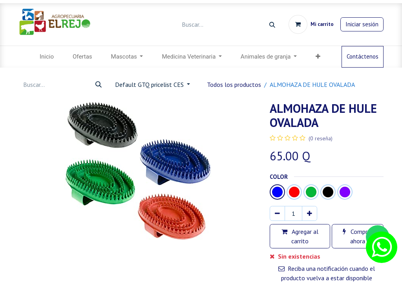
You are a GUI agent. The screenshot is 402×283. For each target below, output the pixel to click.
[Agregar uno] (309, 213)
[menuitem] (46, 56)
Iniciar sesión (361, 24)
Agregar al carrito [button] (299, 236)
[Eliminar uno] (277, 213)
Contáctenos (362, 56)
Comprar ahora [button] (358, 236)
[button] (318, 56)
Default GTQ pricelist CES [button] (150, 84)
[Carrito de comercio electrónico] (311, 24)
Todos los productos (234, 84)
